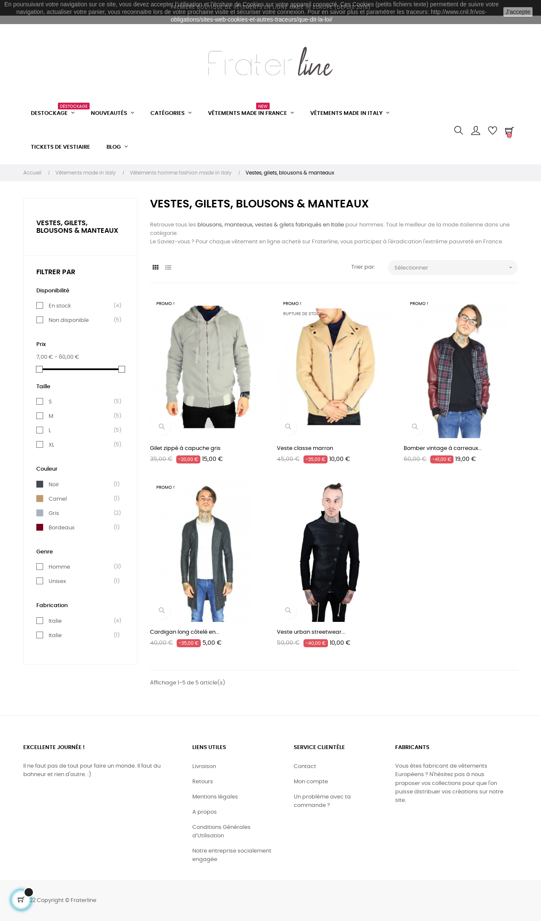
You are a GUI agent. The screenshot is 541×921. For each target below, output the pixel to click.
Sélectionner (456, 267)
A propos (204, 812)
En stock (60, 306)
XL (52, 445)
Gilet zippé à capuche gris (185, 448)
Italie (55, 621)
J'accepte (517, 11)
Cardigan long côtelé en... (184, 632)
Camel (58, 499)
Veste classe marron (305, 448)
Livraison (204, 766)
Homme (59, 567)
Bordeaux (61, 527)
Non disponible (69, 320)
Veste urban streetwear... (311, 632)
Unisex (57, 581)
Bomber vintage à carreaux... (443, 448)
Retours (202, 782)
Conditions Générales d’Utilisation (221, 832)
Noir (54, 484)
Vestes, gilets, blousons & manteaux (77, 227)
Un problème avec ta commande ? (322, 801)
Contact (305, 766)
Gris (54, 513)
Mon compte (311, 782)
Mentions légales (215, 797)
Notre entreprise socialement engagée (231, 855)
